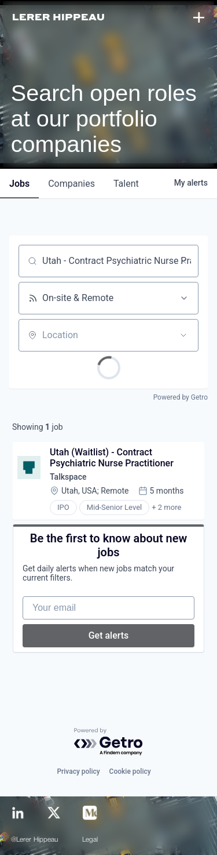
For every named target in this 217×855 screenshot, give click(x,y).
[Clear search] (183, 261)
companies (71, 183)
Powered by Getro (180, 397)
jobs (19, 183)
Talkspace (68, 476)
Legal (90, 840)
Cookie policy (130, 771)
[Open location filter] (183, 335)
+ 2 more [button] (166, 507)
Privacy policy (78, 771)
